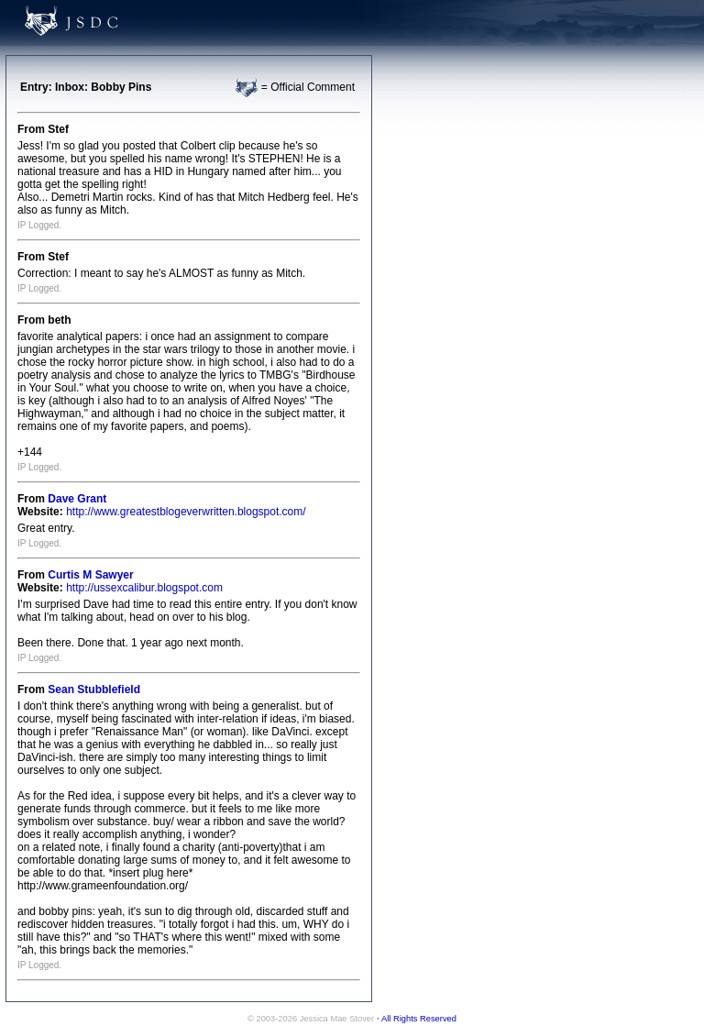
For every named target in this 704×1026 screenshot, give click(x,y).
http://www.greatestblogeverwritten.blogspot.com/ (185, 511)
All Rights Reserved (418, 1018)
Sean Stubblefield (94, 689)
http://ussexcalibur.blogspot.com (144, 587)
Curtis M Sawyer (90, 574)
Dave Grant (77, 498)
